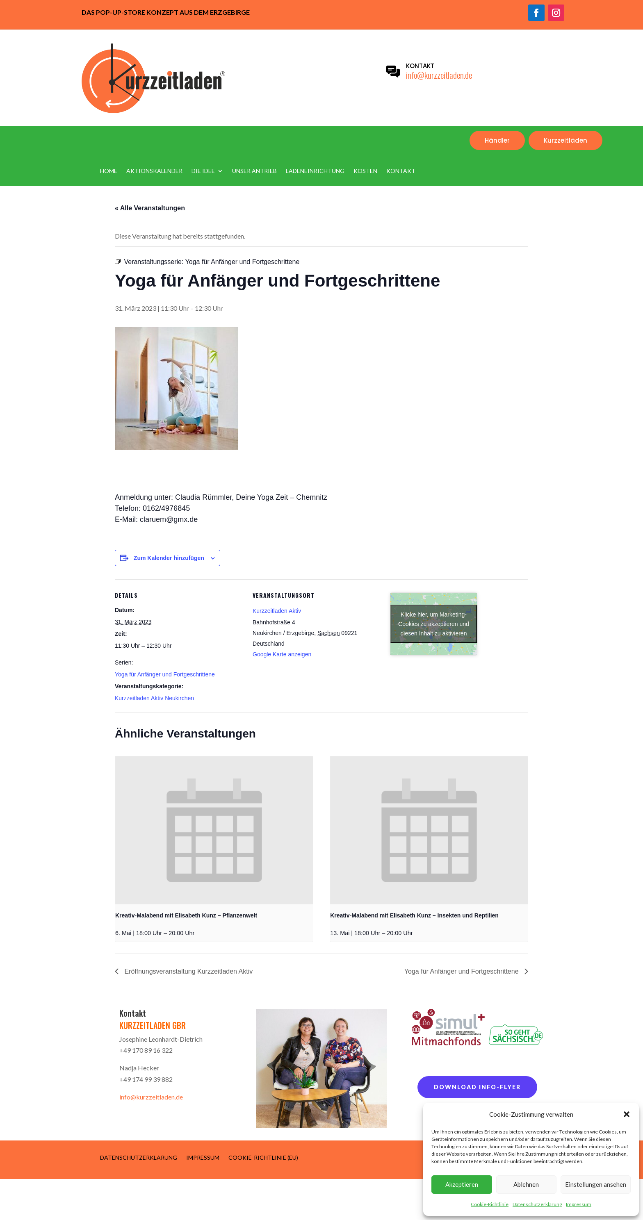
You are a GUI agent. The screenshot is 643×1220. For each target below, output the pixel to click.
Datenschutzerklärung (537, 1204)
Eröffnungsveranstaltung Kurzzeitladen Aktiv (188, 971)
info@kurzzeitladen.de (439, 74)
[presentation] (214, 830)
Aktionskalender (154, 171)
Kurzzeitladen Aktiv (277, 611)
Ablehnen (526, 1184)
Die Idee (203, 171)
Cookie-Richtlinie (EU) (263, 1157)
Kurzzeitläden (565, 140)
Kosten (365, 171)
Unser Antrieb (254, 171)
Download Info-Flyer (477, 1086)
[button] (626, 1114)
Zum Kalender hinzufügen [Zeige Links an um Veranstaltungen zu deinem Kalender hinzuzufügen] (169, 558)
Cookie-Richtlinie (489, 1204)
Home (108, 171)
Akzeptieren (461, 1184)
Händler (497, 140)
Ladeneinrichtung (315, 171)
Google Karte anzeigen (282, 654)
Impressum (578, 1204)
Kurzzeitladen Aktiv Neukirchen (154, 698)
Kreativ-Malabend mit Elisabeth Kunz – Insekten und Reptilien (414, 915)
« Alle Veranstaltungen (150, 208)
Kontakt (400, 171)
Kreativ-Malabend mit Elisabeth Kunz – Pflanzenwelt (186, 915)
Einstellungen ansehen (595, 1184)
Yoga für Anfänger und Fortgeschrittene (165, 674)
